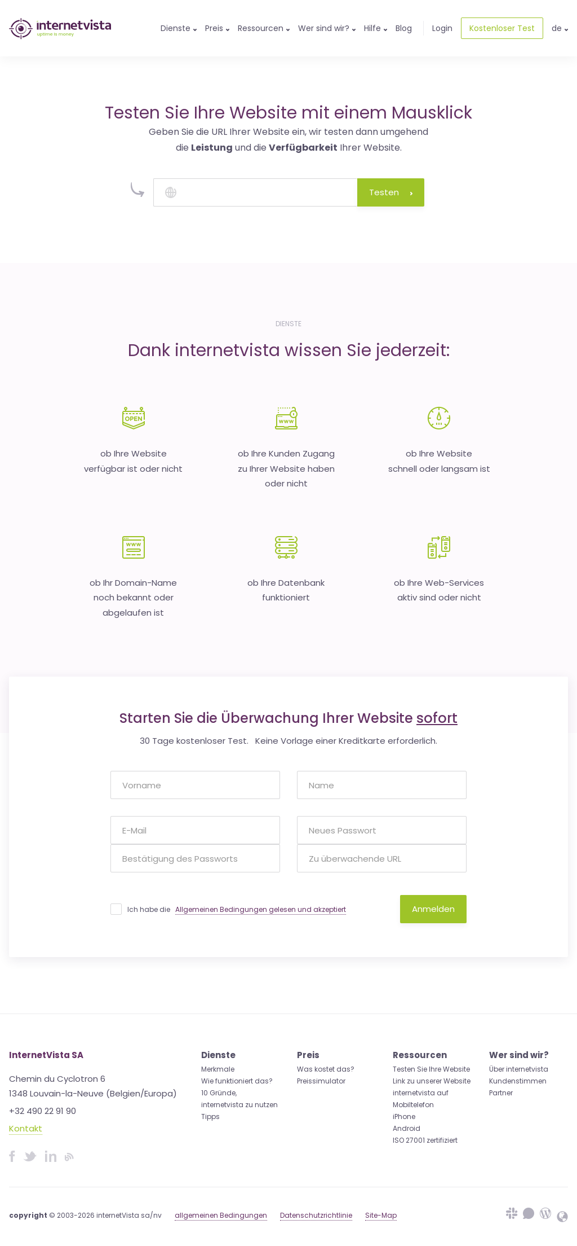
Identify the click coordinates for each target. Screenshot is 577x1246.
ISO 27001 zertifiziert (425, 1140)
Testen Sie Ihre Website (431, 1069)
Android (406, 1128)
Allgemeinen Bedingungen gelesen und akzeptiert (260, 909)
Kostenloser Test (502, 28)
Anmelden (433, 909)
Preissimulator (321, 1081)
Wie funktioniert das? (237, 1081)
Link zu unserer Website (432, 1081)
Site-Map (381, 1215)
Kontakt (25, 1128)
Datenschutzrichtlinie (316, 1215)
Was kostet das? (325, 1069)
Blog (404, 28)
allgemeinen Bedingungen (221, 1215)
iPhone (404, 1116)
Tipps (210, 1116)
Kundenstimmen (518, 1081)
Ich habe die (236, 910)
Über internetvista (518, 1069)
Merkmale (217, 1069)
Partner (501, 1093)
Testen (390, 192)
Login (442, 28)
